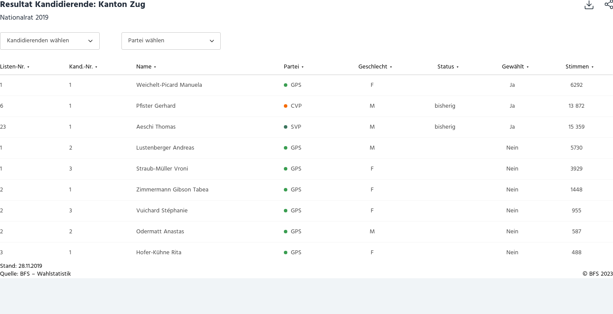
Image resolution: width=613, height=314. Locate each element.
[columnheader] (34, 67)
